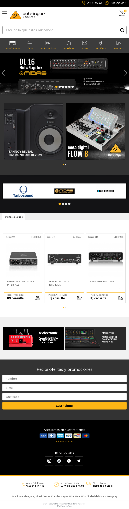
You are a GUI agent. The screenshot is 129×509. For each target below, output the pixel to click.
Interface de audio (14, 216)
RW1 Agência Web (64, 505)
